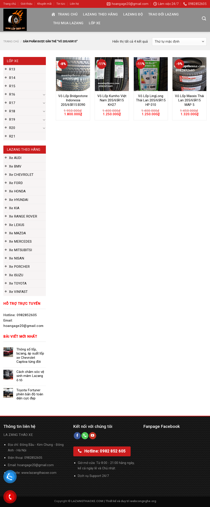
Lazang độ (133, 14)
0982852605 (33, 458)
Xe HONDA (17, 191)
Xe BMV (15, 166)
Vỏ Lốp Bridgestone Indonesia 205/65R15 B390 (73, 100)
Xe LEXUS (16, 225)
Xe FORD (16, 183)
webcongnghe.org (143, 501)
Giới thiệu (26, 3)
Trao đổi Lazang (163, 14)
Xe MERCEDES (20, 241)
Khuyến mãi (44, 3)
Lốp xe (94, 23)
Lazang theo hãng (100, 14)
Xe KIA (14, 208)
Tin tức (60, 3)
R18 (12, 111)
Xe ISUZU (16, 275)
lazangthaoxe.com (42, 473)
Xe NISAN (16, 258)
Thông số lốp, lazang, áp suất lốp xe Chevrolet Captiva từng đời (30, 355)
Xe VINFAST (18, 292)
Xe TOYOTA (18, 283)
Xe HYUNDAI (18, 200)
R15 (12, 86)
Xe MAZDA (17, 233)
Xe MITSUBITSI (20, 250)
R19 (12, 120)
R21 (12, 136)
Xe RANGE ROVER (23, 216)
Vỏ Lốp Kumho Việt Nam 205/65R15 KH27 (111, 100)
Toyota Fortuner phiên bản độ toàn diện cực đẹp (29, 394)
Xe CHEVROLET (21, 175)
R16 (12, 94)
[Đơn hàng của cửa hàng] (179, 41)
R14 (12, 78)
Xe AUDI (15, 158)
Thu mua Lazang (68, 23)
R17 (12, 103)
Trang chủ (9, 3)
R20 (12, 128)
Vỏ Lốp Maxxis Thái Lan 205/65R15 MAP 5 (189, 100)
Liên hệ (74, 3)
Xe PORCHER (19, 267)
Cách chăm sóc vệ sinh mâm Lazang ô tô (30, 376)
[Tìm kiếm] (204, 18)
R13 (12, 69)
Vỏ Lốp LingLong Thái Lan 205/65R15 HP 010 (150, 100)
